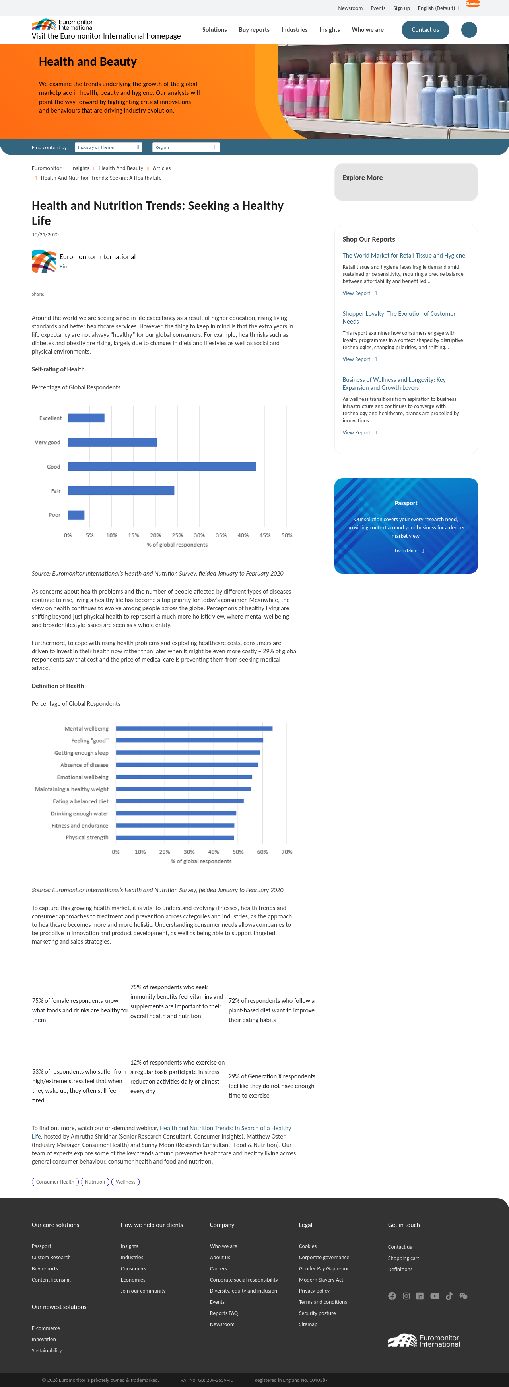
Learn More (406, 550)
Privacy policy (314, 1290)
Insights (80, 168)
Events (378, 8)
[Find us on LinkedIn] (420, 1295)
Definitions (400, 1269)
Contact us (400, 1247)
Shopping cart (403, 1258)
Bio (63, 266)
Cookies (308, 1246)
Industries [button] (295, 29)
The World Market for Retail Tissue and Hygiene (404, 255)
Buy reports (45, 1268)
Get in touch (404, 1225)
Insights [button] (330, 29)
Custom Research (51, 1257)
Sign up (402, 8)
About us (220, 1257)
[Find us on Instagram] (406, 1295)
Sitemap (308, 1324)
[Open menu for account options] (468, 9)
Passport (41, 1246)
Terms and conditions (323, 1302)
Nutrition (95, 1181)
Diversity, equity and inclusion (243, 1290)
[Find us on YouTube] (434, 1295)
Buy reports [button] (254, 29)
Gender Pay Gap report (325, 1268)
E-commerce (46, 1328)
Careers (218, 1268)
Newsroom (350, 8)
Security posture (317, 1313)
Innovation (44, 1339)
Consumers (133, 1268)
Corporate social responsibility (244, 1279)
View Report (357, 293)
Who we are (223, 1246)
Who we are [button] (368, 29)
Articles (162, 168)
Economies (133, 1279)
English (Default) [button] (436, 8)
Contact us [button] (425, 29)
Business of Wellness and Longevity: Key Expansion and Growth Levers (394, 383)
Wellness (125, 1181)
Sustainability (47, 1350)
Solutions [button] (214, 29)
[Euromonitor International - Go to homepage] (106, 30)
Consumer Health (55, 1181)
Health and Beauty (121, 168)
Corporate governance (324, 1257)
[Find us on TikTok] (449, 1295)
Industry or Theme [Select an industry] (96, 147)
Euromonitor (47, 168)
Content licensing (51, 1279)
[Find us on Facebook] (392, 1295)
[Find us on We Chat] (463, 1295)
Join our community (143, 1290)
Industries (132, 1257)
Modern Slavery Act (321, 1279)
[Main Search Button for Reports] (469, 30)
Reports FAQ (224, 1313)
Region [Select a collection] (162, 147)
